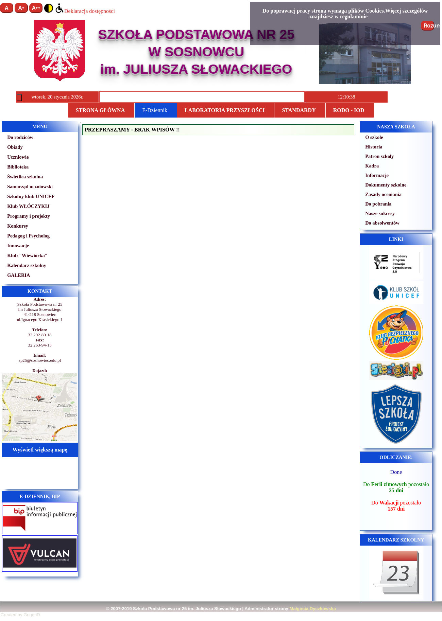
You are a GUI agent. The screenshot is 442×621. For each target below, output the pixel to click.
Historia (373, 146)
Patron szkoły (379, 156)
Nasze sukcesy (380, 213)
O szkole (374, 137)
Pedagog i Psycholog (28, 235)
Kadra (372, 165)
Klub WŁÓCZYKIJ (28, 206)
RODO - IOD (348, 110)
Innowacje (18, 245)
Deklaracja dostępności (85, 11)
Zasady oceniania (383, 194)
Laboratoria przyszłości (225, 110)
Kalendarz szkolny (26, 265)
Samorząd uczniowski (30, 186)
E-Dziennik (154, 110)
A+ (21, 8)
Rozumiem (429, 25)
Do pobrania (378, 204)
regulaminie (354, 16)
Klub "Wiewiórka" (27, 255)
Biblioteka (18, 167)
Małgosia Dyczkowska (312, 608)
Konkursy (17, 226)
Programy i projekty (28, 216)
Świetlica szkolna (25, 176)
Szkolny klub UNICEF (30, 196)
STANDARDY (299, 110)
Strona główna (100, 110)
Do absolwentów (382, 223)
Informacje (377, 175)
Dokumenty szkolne (385, 185)
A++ (36, 8)
